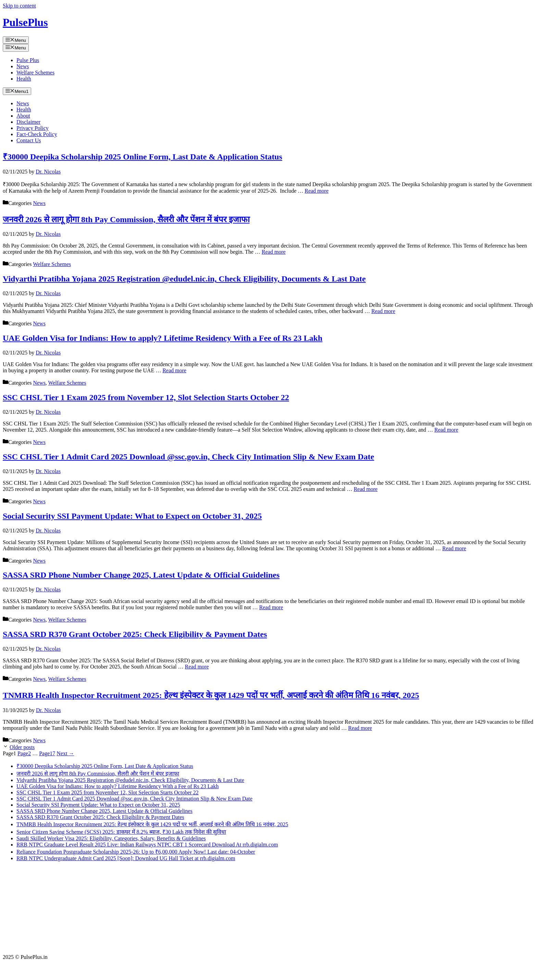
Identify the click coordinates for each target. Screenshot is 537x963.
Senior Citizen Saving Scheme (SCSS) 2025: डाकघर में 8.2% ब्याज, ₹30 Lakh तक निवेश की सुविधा (121, 832)
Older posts (22, 747)
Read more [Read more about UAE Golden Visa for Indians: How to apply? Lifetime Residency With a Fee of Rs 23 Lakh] (174, 370)
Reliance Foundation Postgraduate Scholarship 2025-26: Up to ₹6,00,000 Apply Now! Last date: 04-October (135, 852)
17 (47, 753)
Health (23, 79)
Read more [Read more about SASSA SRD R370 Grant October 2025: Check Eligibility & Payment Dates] (197, 667)
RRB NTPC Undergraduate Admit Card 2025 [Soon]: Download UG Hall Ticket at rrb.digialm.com (125, 858)
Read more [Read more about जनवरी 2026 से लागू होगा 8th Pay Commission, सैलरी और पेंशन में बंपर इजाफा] (274, 252)
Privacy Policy (32, 128)
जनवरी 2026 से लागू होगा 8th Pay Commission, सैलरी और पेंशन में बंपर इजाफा (126, 219)
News (22, 66)
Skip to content (19, 6)
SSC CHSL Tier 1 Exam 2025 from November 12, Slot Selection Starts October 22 (146, 397)
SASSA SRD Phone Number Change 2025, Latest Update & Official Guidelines (141, 574)
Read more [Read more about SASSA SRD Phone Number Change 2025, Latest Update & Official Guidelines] (271, 607)
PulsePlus (25, 22)
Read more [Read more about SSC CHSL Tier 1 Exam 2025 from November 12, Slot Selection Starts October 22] (446, 430)
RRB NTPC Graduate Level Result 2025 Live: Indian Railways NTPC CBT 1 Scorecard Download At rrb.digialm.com (147, 844)
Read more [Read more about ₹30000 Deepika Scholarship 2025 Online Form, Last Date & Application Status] (316, 191)
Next (65, 753)
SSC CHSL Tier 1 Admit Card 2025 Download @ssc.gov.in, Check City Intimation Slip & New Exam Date (188, 456)
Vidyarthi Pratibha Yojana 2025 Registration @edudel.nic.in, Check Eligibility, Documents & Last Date (184, 278)
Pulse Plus (27, 60)
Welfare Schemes (35, 72)
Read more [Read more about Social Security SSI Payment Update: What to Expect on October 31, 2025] (454, 548)
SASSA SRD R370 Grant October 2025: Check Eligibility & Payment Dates (135, 634)
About (23, 116)
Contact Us (28, 140)
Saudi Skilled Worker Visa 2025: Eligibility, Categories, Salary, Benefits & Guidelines (111, 838)
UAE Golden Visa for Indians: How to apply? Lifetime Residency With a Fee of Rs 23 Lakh (162, 338)
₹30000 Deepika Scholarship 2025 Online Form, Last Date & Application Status (142, 156)
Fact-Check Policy (36, 134)
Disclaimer (28, 122)
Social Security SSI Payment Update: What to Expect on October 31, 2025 (132, 515)
